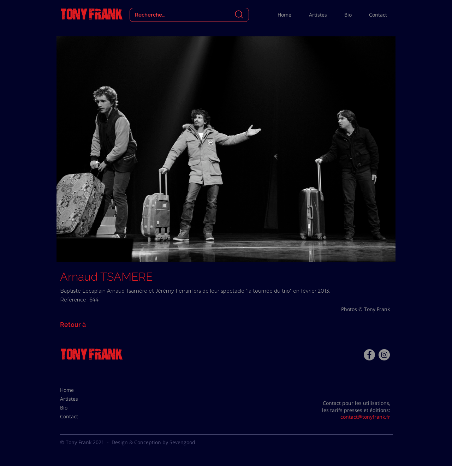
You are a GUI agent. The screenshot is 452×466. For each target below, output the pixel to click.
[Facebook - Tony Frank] (369, 354)
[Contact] (77, 416)
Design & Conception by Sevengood (153, 442)
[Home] (77, 390)
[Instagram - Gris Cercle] (384, 354)
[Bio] (77, 408)
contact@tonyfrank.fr (365, 416)
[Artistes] (77, 399)
